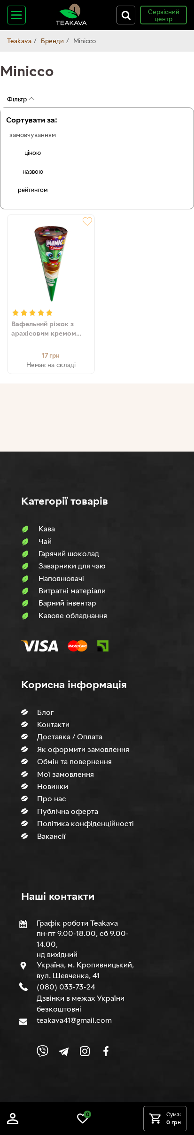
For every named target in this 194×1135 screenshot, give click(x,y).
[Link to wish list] (82, 1122)
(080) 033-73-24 (66, 986)
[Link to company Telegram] (64, 1051)
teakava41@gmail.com (74, 1020)
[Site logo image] (71, 23)
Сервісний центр (163, 15)
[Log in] (12, 1122)
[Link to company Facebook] (106, 1051)
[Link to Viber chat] (42, 1051)
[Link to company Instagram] (85, 1051)
